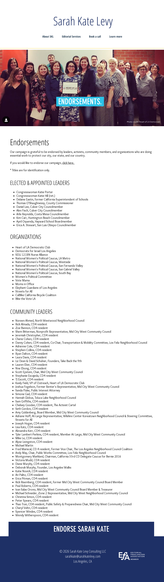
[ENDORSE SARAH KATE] (81, 529)
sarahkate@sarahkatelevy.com (82, 556)
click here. (68, 163)
